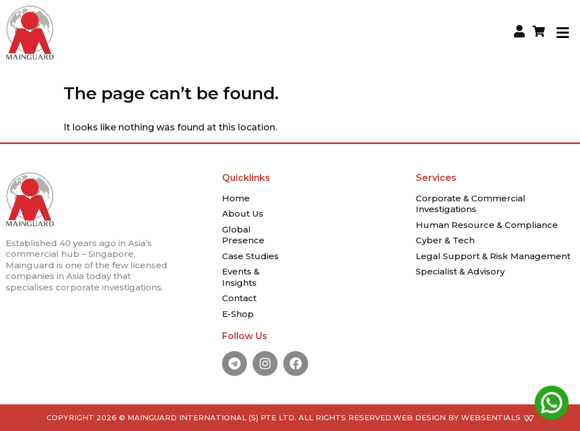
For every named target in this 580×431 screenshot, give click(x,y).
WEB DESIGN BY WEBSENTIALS (463, 417)
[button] (563, 32)
